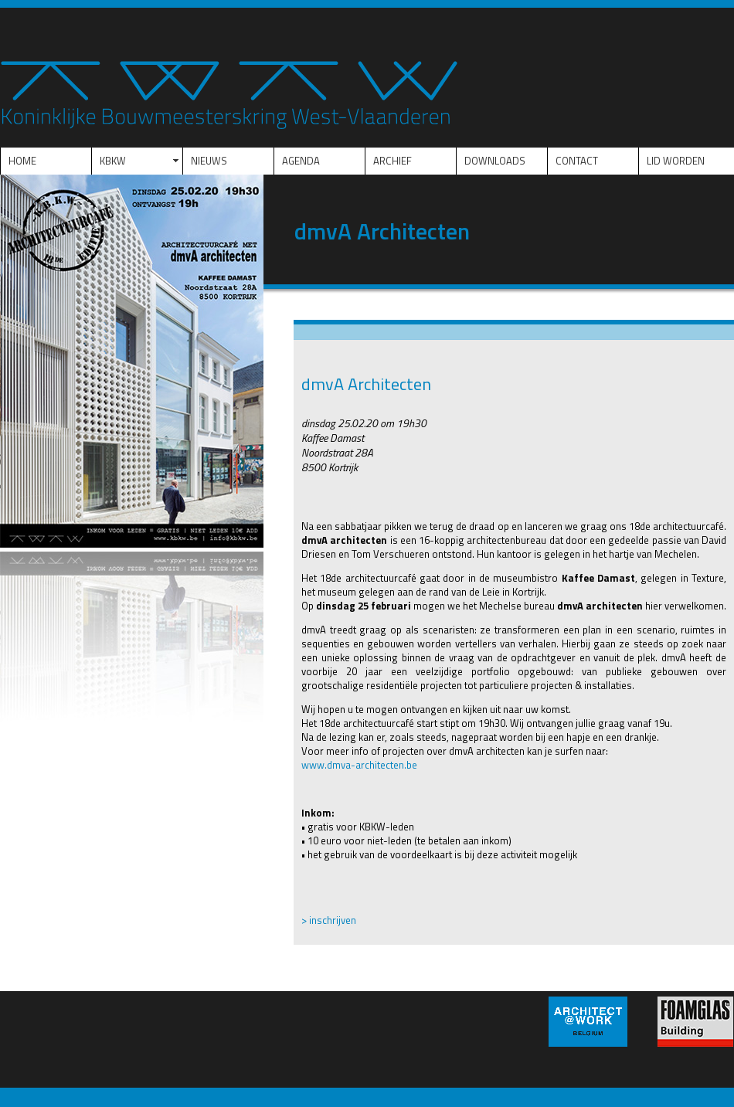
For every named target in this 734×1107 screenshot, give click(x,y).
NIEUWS (209, 160)
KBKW (113, 160)
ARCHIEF (392, 160)
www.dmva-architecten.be (359, 765)
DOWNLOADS (494, 160)
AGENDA (301, 160)
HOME (22, 160)
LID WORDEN (676, 160)
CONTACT (577, 160)
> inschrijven (328, 920)
